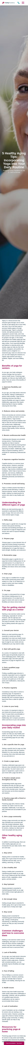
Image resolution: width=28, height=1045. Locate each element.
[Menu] (22, 3)
